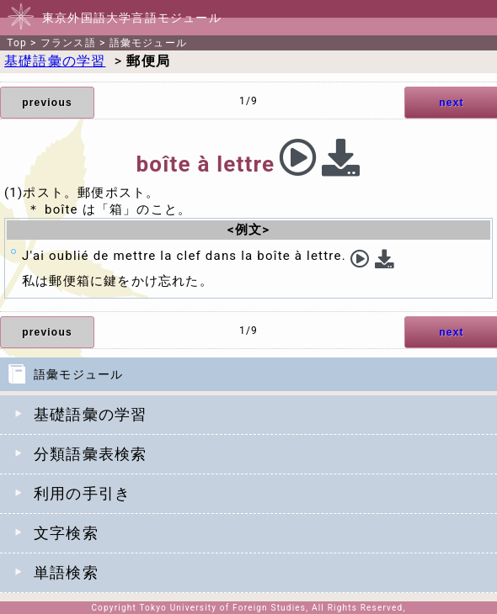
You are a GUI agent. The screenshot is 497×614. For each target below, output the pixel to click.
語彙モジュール (148, 43)
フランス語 (68, 43)
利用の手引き (82, 493)
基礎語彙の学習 (90, 414)
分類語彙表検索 (90, 454)
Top (17, 43)
